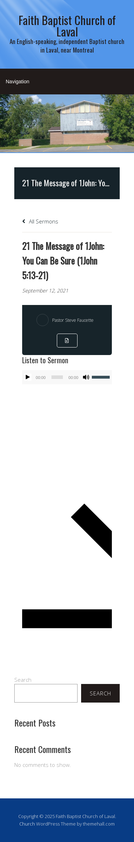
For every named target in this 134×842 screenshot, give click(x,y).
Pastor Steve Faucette (73, 320)
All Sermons (40, 221)
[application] (67, 377)
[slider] (57, 377)
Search (22, 679)
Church (27, 824)
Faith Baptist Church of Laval (67, 25)
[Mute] (86, 377)
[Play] (27, 377)
